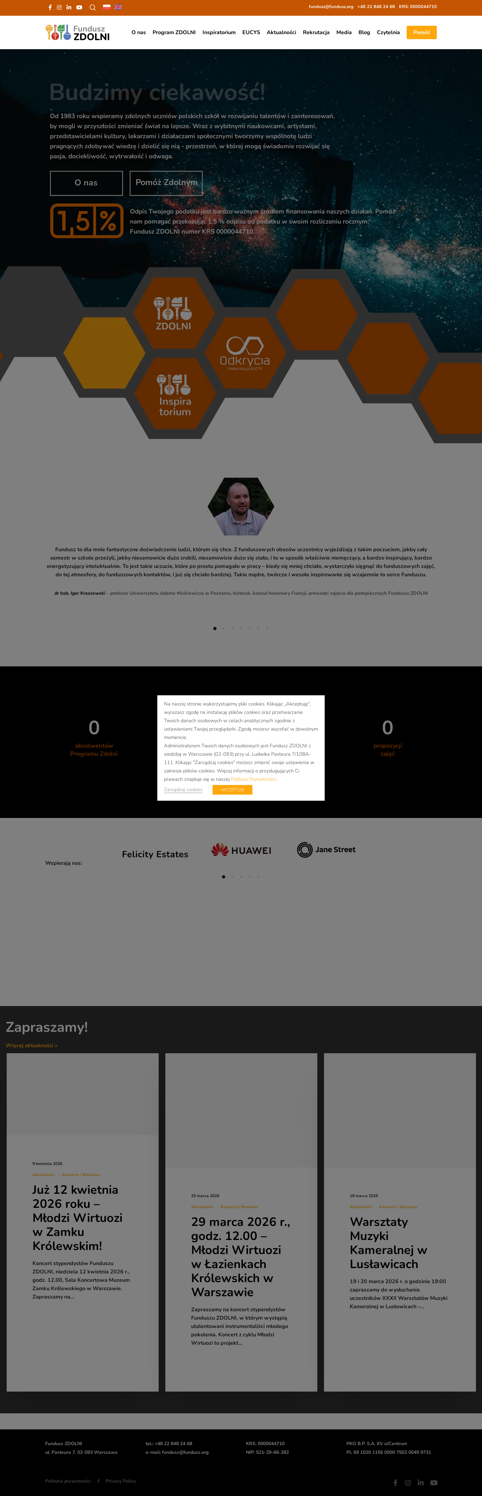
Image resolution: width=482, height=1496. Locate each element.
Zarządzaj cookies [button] (183, 789)
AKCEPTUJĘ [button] (232, 790)
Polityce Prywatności (253, 779)
